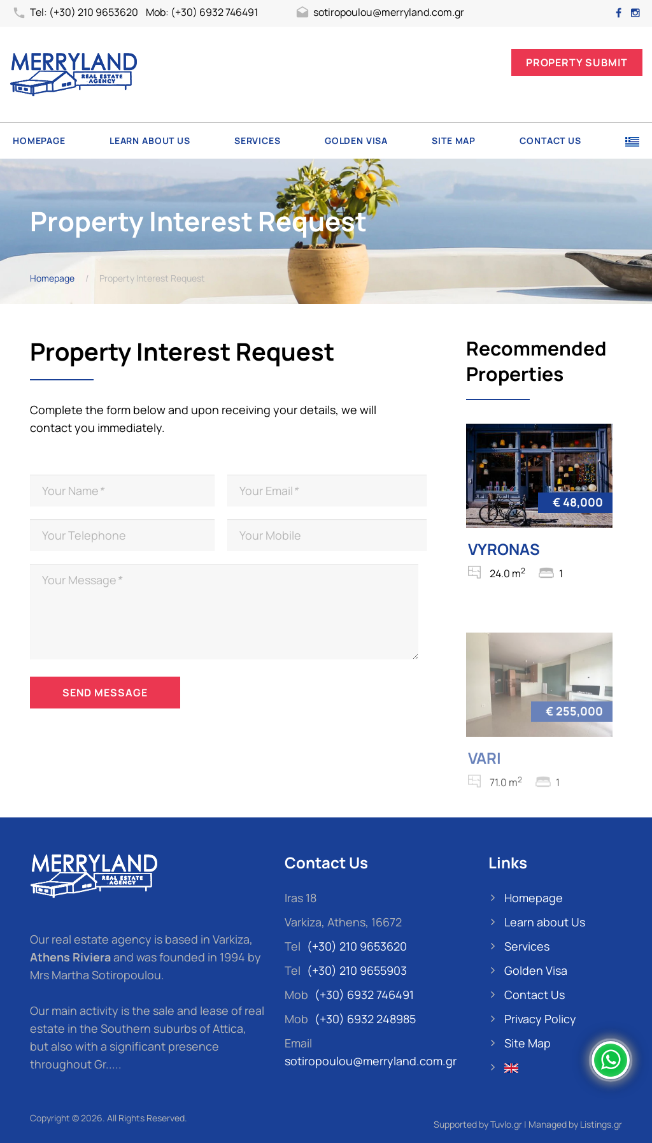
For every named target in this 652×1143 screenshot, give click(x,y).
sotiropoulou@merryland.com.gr (379, 13)
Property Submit (577, 62)
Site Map (454, 140)
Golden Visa (356, 140)
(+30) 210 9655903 (357, 970)
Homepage (39, 140)
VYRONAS (504, 548)
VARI (484, 771)
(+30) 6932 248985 (365, 1018)
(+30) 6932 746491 (364, 994)
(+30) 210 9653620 (357, 946)
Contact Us (550, 140)
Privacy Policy (540, 1018)
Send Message (105, 693)
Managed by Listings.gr (575, 1124)
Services (257, 140)
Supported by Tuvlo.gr (478, 1124)
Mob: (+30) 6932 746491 (202, 12)
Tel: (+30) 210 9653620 (75, 13)
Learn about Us (150, 140)
